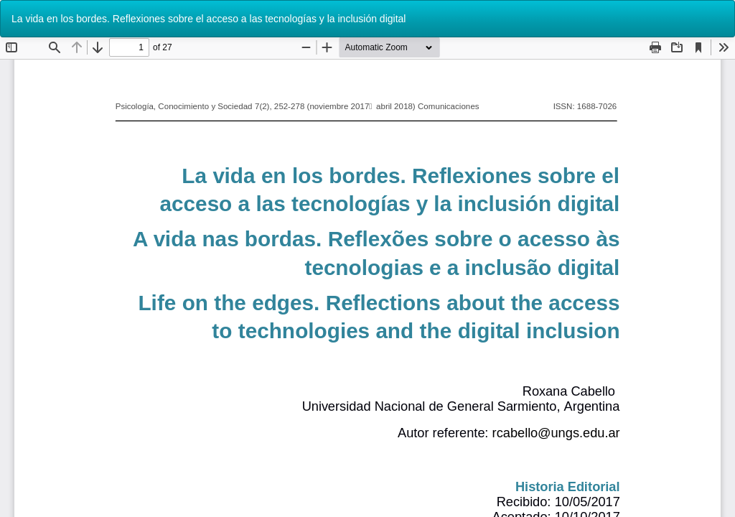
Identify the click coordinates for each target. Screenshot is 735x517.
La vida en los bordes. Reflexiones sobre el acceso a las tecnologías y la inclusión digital (208, 18)
